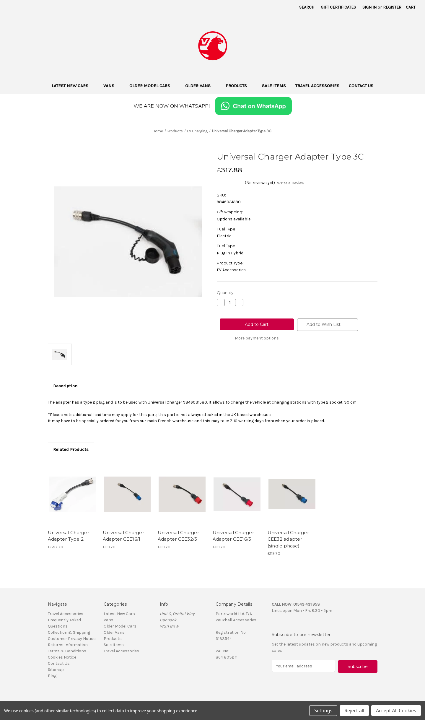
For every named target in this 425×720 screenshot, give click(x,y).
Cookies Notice (62, 657)
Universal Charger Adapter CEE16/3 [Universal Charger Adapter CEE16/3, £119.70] (233, 536)
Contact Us (361, 85)
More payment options (257, 338)
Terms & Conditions (67, 651)
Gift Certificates (338, 7)
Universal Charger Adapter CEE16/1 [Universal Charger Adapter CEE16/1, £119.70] (123, 536)
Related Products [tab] (71, 449)
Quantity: (225, 292)
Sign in (369, 7)
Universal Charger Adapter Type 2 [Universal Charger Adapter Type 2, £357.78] (68, 536)
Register (392, 7)
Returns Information (68, 644)
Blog (52, 675)
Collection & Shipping (69, 632)
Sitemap (56, 669)
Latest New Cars (73, 85)
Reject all (354, 710)
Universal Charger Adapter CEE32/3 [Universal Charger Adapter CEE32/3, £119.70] (178, 536)
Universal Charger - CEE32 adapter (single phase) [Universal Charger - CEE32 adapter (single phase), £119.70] (290, 539)
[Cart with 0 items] (411, 7)
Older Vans (200, 85)
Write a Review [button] (290, 183)
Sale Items (274, 85)
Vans (111, 85)
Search (306, 7)
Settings (323, 710)
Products (239, 85)
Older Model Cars (152, 85)
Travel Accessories (317, 85)
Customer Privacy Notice (71, 638)
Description (65, 386)
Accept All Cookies (396, 710)
